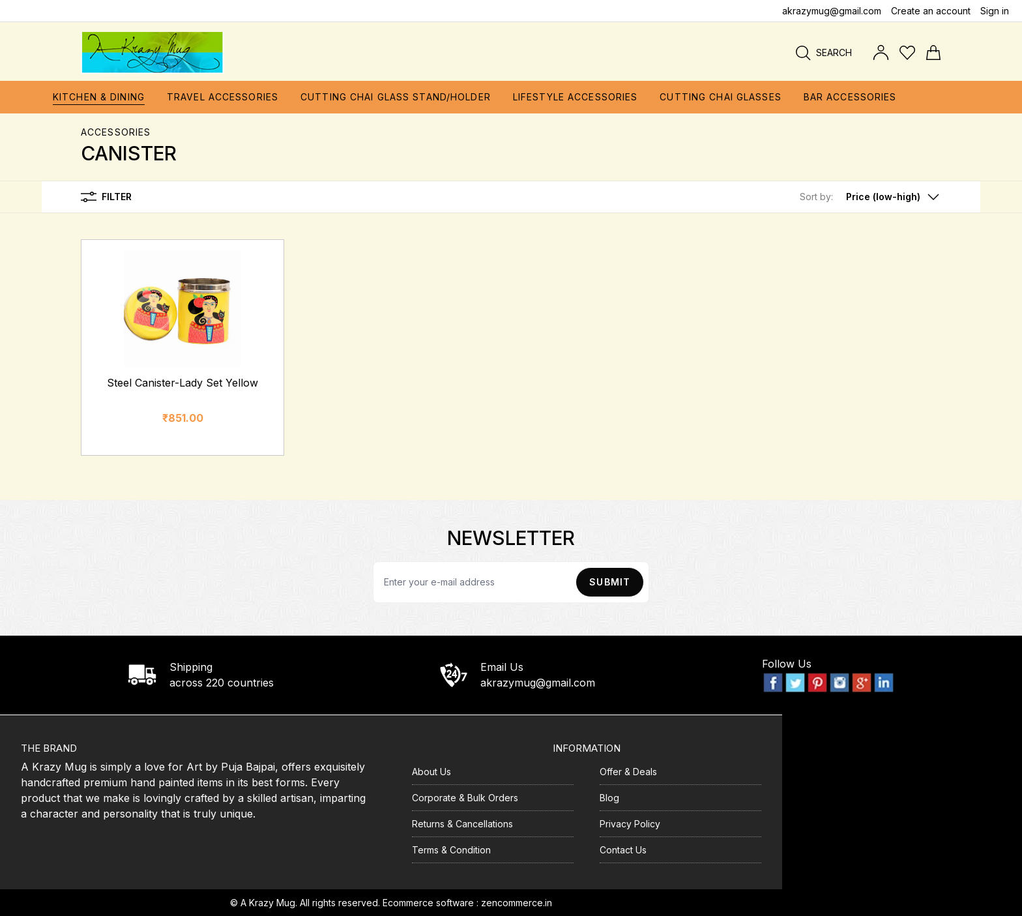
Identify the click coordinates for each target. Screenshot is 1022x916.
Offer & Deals (628, 771)
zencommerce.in (516, 902)
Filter (106, 197)
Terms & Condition (451, 849)
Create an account (931, 10)
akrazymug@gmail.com (831, 10)
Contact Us (623, 849)
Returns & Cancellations (462, 823)
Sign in (994, 10)
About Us (431, 771)
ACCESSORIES (116, 132)
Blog (609, 797)
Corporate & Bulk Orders (465, 797)
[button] (870, 197)
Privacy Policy (630, 823)
